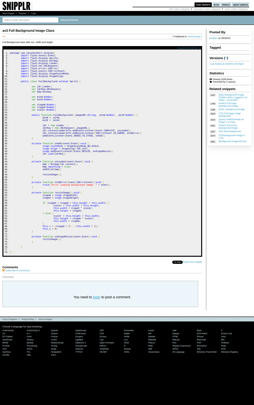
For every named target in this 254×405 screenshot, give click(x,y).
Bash (199, 368)
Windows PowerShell (207, 390)
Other (126, 380)
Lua (125, 377)
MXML (5, 380)
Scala (53, 386)
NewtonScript (57, 380)
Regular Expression (182, 383)
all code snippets (179, 9)
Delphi (127, 371)
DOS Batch (202, 371)
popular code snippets (207, 9)
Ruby (223, 383)
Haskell (151, 374)
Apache (54, 368)
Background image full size (233, 141)
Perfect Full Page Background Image (228, 104)
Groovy (103, 374)
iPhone (200, 374)
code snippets (203, 4)
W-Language (179, 390)
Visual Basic (154, 390)
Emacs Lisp (226, 371)
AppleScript (80, 368)
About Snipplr (45, 357)
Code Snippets (9, 357)
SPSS (175, 386)
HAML (127, 374)
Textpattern (56, 390)
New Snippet (8, 13)
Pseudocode (81, 383)
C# (3, 371)
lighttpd (79, 377)
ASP (102, 368)
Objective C (80, 380)
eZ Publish (7, 374)
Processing (32, 383)
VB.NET (103, 390)
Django (176, 371)
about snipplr (240, 4)
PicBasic (225, 380)
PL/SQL (6, 383)
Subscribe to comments (16, 308)
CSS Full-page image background (230, 114)
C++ (29, 371)
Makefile (152, 377)
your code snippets (236, 9)
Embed (189, 48)
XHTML (6, 393)
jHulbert (213, 38)
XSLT (53, 393)
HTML (175, 374)
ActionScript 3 (195, 36)
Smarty (127, 386)
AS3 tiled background (230, 131)
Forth (29, 374)
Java (223, 374)
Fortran (54, 374)
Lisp (102, 377)
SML (150, 386)
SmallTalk (104, 386)
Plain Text (197, 48)
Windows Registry (229, 390)
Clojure (54, 371)
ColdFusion (80, 371)
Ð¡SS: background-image (232, 109)
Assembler (129, 368)
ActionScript (8, 368)
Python (103, 383)
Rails (150, 383)
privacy (226, 4)
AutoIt (151, 368)
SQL (199, 386)
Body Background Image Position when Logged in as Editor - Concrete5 (233, 97)
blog (216, 4)
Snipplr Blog (28, 357)
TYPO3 (78, 390)
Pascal (151, 380)
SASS (29, 386)
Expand (181, 48)
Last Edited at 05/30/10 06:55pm (227, 64)
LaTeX (54, 377)
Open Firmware (107, 380)
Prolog (54, 383)
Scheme (79, 386)
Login (33, 13)
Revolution (202, 383)
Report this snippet (192, 299)
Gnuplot (79, 374)
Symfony (6, 390)
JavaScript (7, 377)
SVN (223, 386)
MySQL (30, 380)
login (96, 335)
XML (29, 393)
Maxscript (201, 377)
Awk (174, 368)
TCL (29, 390)
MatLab (176, 377)
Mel (223, 377)
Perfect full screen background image (228, 126)
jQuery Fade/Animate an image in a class (231, 120)
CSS (102, 371)
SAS (4, 386)
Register (23, 13)
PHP (199, 380)
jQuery (30, 377)
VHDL (127, 390)
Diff (149, 371)
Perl (174, 380)
